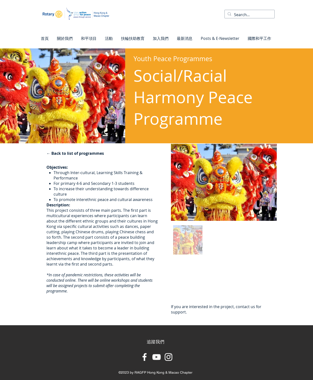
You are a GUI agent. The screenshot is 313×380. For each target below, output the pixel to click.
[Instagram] (168, 357)
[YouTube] (156, 357)
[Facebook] (144, 357)
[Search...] (249, 14)
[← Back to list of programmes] (75, 153)
